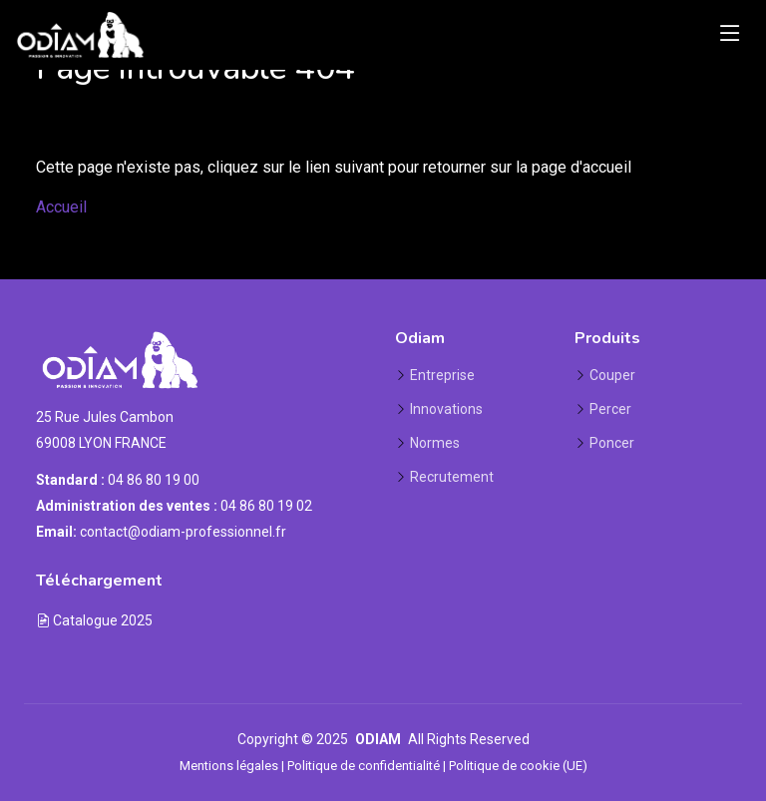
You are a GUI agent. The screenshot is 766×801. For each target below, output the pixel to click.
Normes (435, 443)
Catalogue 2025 (94, 620)
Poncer (611, 443)
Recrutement (452, 477)
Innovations (446, 409)
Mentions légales (229, 765)
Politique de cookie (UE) (518, 765)
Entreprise (442, 375)
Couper (612, 375)
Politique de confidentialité (363, 765)
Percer (610, 409)
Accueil (61, 207)
